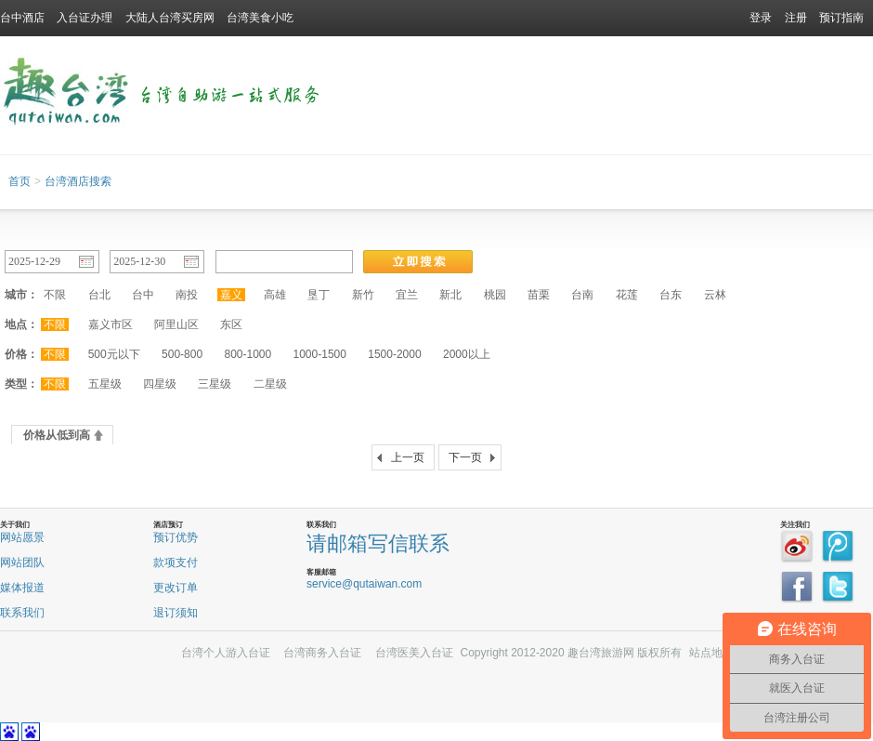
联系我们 (22, 612)
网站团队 (22, 562)
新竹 (363, 294)
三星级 (214, 383)
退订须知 (175, 612)
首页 (19, 181)
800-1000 (247, 354)
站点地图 (711, 652)
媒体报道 (22, 587)
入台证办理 (84, 17)
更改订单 (175, 587)
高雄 (275, 294)
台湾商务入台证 (322, 652)
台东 (670, 294)
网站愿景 (22, 537)
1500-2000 (394, 354)
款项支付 (175, 562)
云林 (715, 294)
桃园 (495, 294)
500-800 (182, 354)
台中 (143, 294)
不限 (55, 294)
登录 (760, 17)
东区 (231, 324)
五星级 (105, 383)
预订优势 (175, 537)
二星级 (270, 383)
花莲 (627, 294)
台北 (99, 294)
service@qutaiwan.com (364, 583)
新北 (450, 294)
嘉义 (231, 294)
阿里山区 (176, 324)
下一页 (465, 457)
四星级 (159, 383)
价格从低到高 (56, 435)
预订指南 (841, 17)
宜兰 (407, 294)
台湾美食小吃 (260, 17)
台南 (582, 294)
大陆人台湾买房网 (170, 17)
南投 (187, 294)
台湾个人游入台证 (225, 652)
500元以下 (114, 354)
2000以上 (466, 354)
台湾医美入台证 (414, 652)
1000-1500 (319, 354)
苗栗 (539, 294)
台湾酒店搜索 (78, 181)
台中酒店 (22, 17)
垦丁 (318, 294)
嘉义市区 (110, 324)
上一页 (407, 457)
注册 (796, 17)
